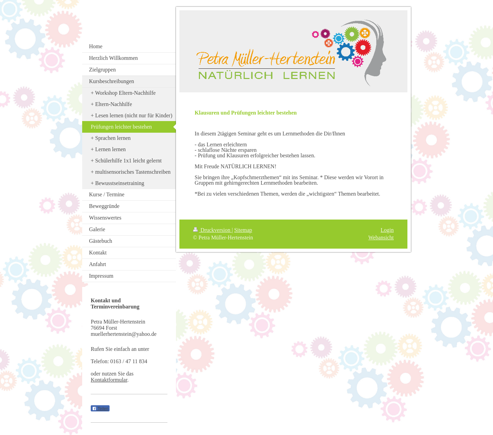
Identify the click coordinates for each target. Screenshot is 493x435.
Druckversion (212, 230)
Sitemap (243, 230)
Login (387, 230)
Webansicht (381, 237)
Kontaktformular (109, 380)
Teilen (100, 408)
